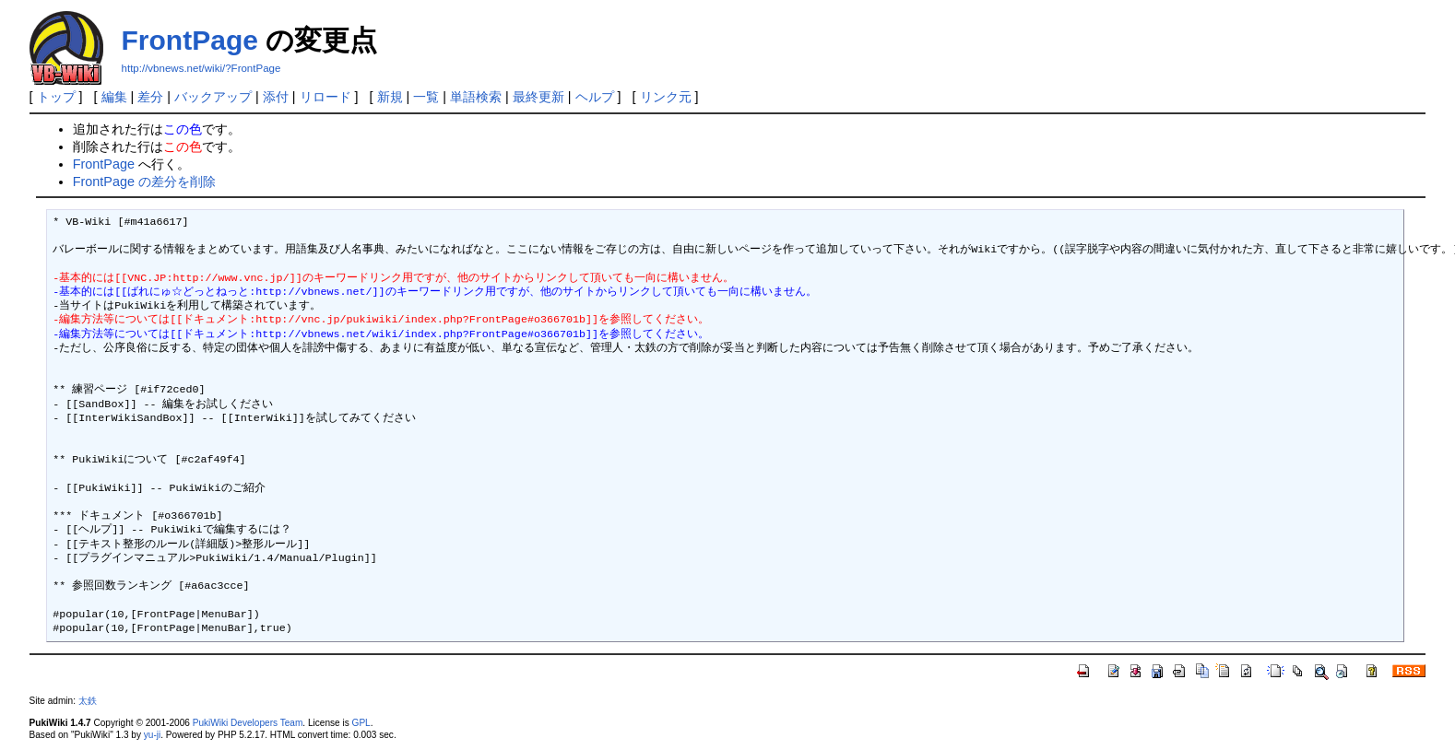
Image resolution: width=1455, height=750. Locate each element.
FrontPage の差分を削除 (144, 181)
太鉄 (87, 701)
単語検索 (476, 96)
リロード (325, 96)
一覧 (426, 96)
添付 (276, 96)
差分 (150, 96)
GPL (361, 723)
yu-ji (152, 735)
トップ (56, 96)
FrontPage (190, 40)
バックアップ (213, 96)
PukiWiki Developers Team (248, 723)
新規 (390, 96)
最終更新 (538, 96)
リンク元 (666, 96)
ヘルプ (594, 96)
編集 (114, 96)
